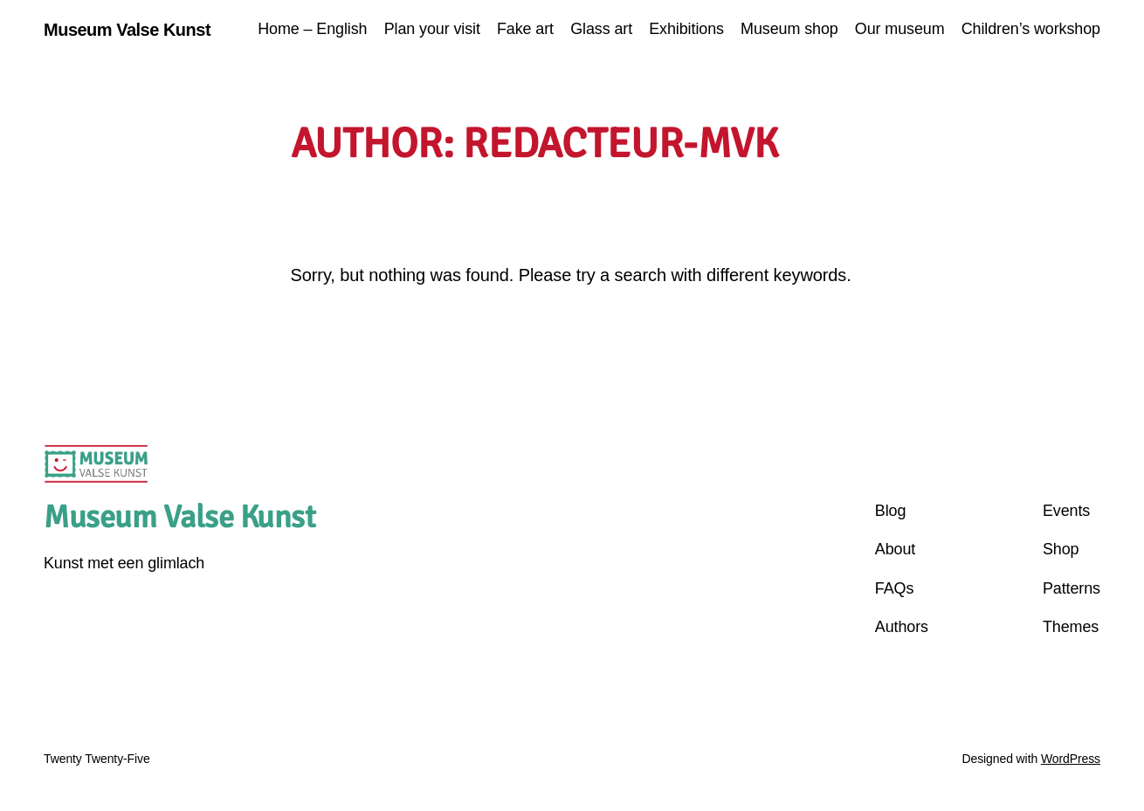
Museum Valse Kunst (127, 29)
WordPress (1070, 759)
